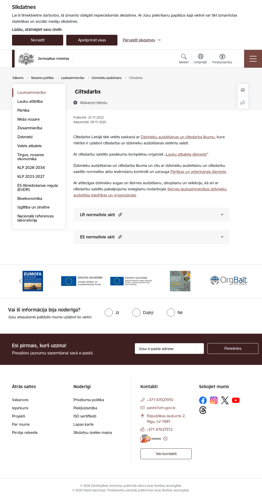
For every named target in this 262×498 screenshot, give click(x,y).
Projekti (18, 416)
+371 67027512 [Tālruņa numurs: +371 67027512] (159, 429)
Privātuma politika (88, 399)
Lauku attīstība (30, 101)
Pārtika (23, 110)
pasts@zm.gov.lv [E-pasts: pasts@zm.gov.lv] (161, 407)
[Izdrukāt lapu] (242, 90)
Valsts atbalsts (29, 145)
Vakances (20, 399)
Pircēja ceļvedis (25, 432)
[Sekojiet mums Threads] (203, 410)
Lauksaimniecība (31, 92)
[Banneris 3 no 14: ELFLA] (131, 280)
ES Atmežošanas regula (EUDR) (37, 187)
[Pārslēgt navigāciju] (253, 59)
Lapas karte (83, 424)
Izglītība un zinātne (33, 207)
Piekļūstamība (85, 408)
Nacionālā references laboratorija (35, 218)
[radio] (112, 312)
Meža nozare (28, 119)
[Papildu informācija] (165, 439)
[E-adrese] (150, 438)
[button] (119, 214)
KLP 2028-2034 (31, 167)
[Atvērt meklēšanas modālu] (184, 59)
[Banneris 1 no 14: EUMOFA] (33, 280)
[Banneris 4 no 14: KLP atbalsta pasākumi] (180, 280)
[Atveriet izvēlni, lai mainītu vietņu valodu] (200, 59)
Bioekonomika (29, 198)
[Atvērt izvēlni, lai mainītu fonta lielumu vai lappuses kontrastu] (222, 59)
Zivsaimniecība (29, 127)
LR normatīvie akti (97, 214)
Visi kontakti (166, 453)
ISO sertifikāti (84, 416)
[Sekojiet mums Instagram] (214, 400)
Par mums (21, 424)
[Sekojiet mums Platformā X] (225, 400)
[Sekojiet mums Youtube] (236, 400)
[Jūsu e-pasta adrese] (169, 348)
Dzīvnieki (24, 136)
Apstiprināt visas (92, 40)
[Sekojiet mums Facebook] (203, 400)
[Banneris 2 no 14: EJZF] (82, 280)
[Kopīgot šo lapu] (242, 103)
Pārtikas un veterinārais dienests (198, 171)
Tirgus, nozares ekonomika (30, 156)
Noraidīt (38, 40)
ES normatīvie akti (97, 236)
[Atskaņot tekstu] (93, 102)
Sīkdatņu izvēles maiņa (92, 432)
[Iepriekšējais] (20, 281)
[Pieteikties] (232, 348)
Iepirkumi (20, 408)
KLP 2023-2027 (31, 176)
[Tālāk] (241, 281)
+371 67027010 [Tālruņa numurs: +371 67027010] (160, 399)
